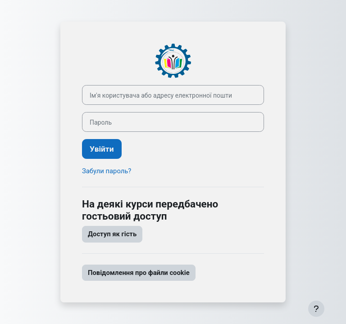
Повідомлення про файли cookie (139, 273)
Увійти (102, 148)
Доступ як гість (112, 234)
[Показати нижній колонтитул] (316, 309)
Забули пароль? (106, 171)
